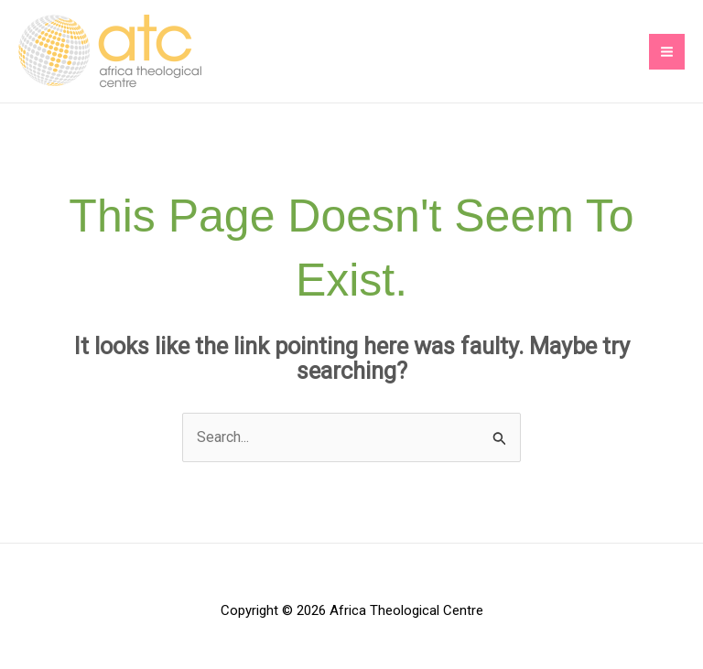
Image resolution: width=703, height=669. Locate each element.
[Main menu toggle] (667, 52)
